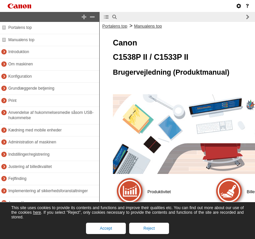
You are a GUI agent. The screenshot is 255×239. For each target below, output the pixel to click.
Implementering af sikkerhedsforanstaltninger (48, 191)
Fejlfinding (17, 178)
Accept (106, 228)
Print (12, 100)
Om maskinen (20, 64)
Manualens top (21, 40)
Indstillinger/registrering (28, 154)
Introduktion (18, 51)
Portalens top (20, 27)
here (37, 212)
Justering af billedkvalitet (30, 166)
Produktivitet (159, 191)
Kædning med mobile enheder (35, 130)
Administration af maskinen (32, 142)
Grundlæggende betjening (31, 88)
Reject (149, 228)
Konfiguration (20, 76)
